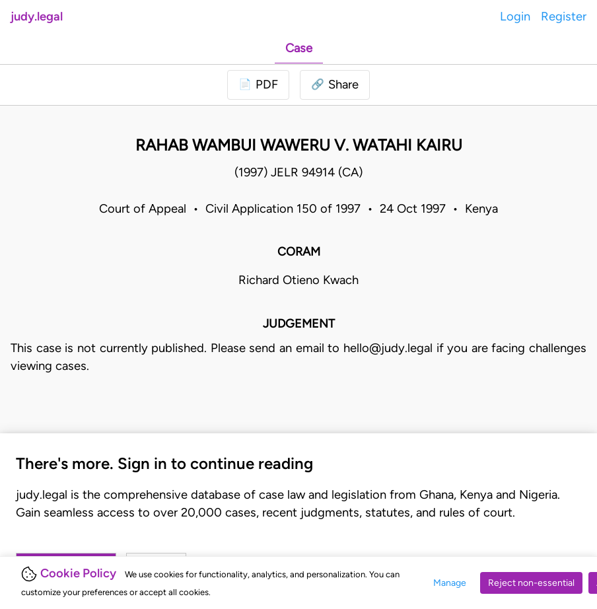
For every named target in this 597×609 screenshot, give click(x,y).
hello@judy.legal (388, 348)
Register (563, 16)
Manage (449, 583)
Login (515, 16)
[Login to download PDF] (258, 85)
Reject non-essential (531, 583)
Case (298, 48)
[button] (335, 85)
